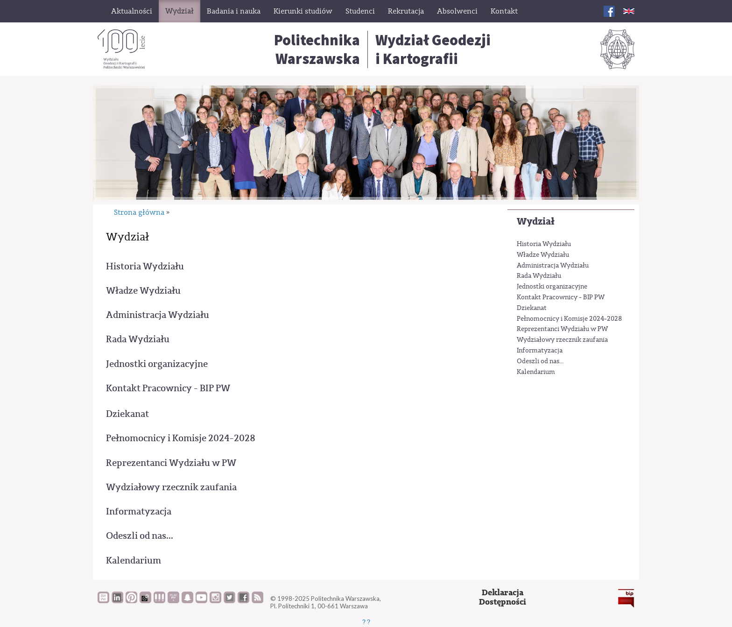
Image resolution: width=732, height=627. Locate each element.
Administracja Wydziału (553, 265)
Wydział (536, 221)
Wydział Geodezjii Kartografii (433, 49)
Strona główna (139, 212)
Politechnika (317, 49)
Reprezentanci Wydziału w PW (562, 329)
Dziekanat (532, 308)
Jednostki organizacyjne (552, 286)
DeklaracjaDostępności (502, 597)
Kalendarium (536, 372)
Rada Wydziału (539, 276)
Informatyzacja (540, 350)
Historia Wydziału (544, 244)
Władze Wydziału (543, 255)
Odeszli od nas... (540, 361)
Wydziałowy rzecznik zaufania (562, 340)
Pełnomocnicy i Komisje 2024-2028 (569, 319)
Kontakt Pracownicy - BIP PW (561, 297)
